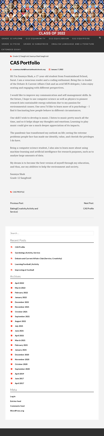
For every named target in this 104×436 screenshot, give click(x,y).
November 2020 (22, 359)
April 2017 (19, 383)
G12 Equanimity (35, 38)
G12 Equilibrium (59, 38)
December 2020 (22, 354)
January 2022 (21, 297)
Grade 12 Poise (11, 44)
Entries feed (15, 401)
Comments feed (17, 406)
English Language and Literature (73, 44)
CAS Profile (88, 208)
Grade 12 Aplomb (12, 38)
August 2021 (20, 321)
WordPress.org (17, 411)
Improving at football (24, 270)
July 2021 (19, 326)
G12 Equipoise (81, 38)
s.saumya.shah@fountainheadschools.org (29, 69)
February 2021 (21, 345)
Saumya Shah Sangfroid (39, 56)
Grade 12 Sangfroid (36, 44)
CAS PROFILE (18, 192)
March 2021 (20, 340)
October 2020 (21, 364)
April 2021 (19, 335)
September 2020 (22, 369)
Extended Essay (11, 49)
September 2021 (22, 316)
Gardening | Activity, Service (27, 253)
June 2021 (19, 331)
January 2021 (21, 350)
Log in (12, 396)
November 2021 (22, 307)
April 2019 (19, 374)
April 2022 (19, 283)
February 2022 (21, 292)
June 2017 (19, 378)
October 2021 (21, 311)
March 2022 (20, 288)
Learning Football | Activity (27, 264)
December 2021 (22, 302)
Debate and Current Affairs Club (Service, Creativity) (38, 258)
